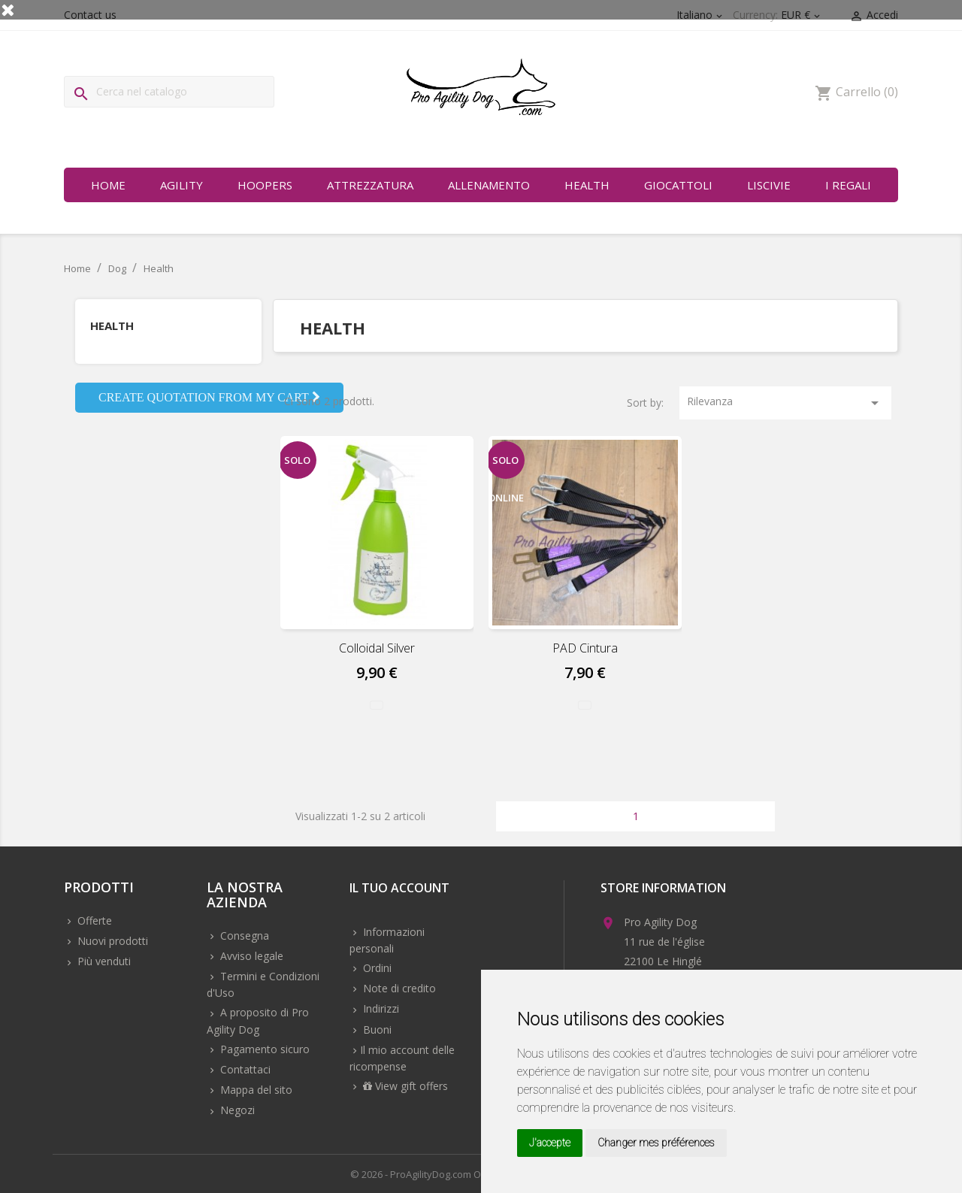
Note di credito (398, 988)
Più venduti (102, 961)
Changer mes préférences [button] (656, 1143)
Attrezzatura (370, 184)
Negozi (236, 1110)
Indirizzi (379, 1008)
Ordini (376, 968)
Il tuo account (399, 889)
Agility (181, 184)
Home (108, 184)
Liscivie (769, 184)
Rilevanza (785, 403)
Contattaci (244, 1069)
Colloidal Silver (377, 648)
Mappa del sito (254, 1089)
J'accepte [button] (549, 1143)
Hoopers (264, 184)
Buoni (376, 1029)
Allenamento (489, 184)
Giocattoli (678, 184)
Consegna (243, 935)
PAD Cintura (585, 648)
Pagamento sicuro (263, 1049)
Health (587, 184)
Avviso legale (250, 956)
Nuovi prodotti (111, 941)
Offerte (93, 920)
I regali (848, 184)
